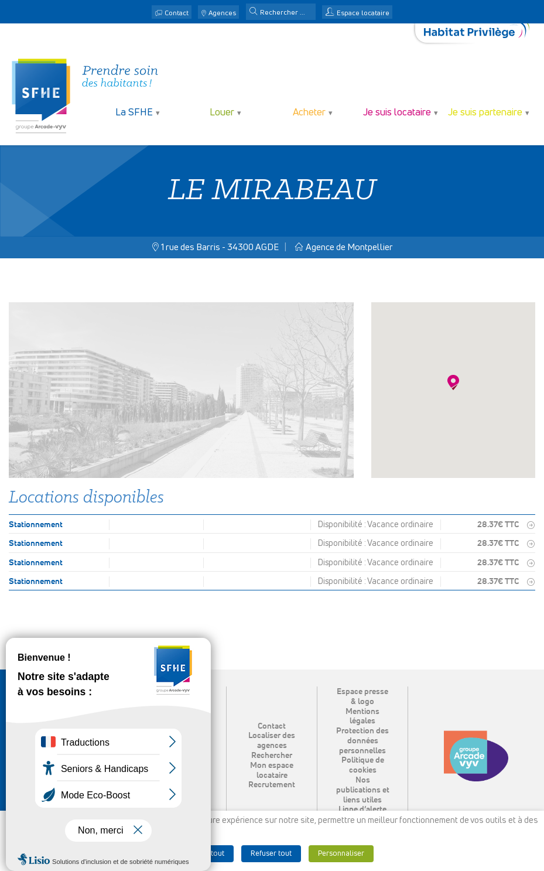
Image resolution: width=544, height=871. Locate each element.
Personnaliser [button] (341, 854)
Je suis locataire (397, 113)
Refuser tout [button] (271, 854)
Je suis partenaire (485, 113)
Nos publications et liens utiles (362, 790)
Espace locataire (363, 13)
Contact (177, 13)
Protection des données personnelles (362, 741)
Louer (222, 113)
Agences (222, 13)
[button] (253, 12)
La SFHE (134, 113)
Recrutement (271, 785)
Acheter (309, 113)
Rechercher (271, 756)
